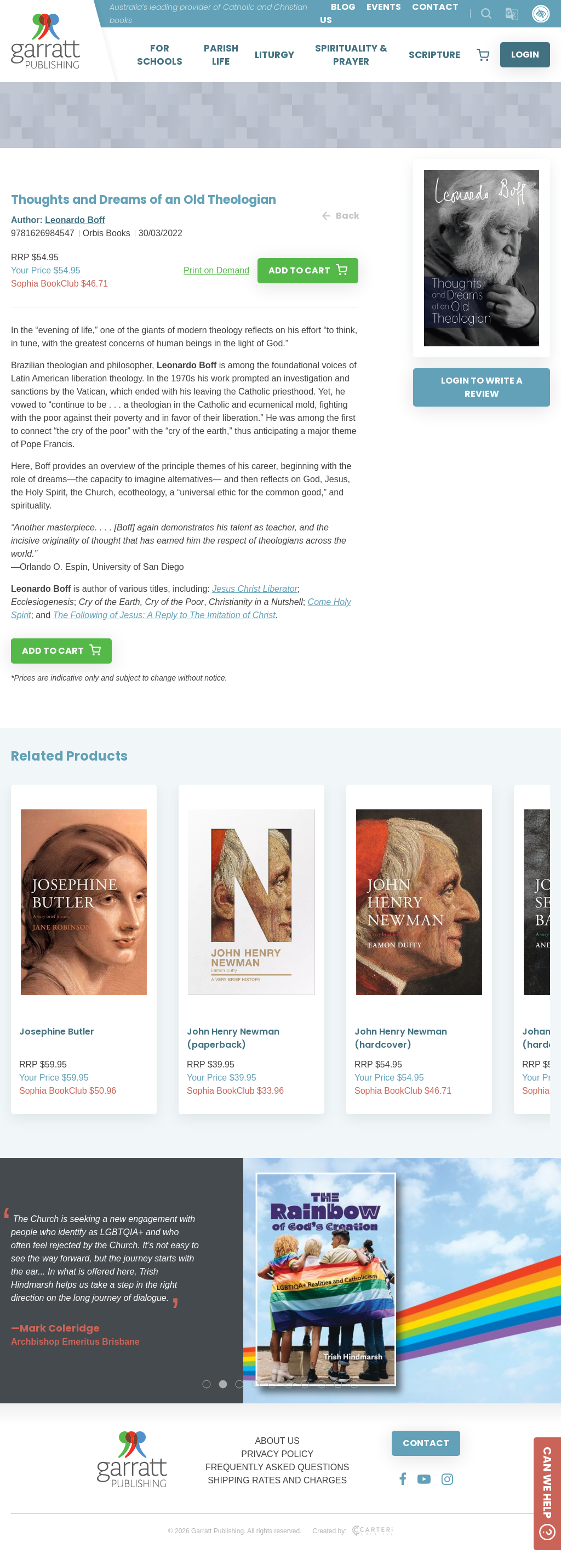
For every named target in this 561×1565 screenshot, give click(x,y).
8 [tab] (321, 1384)
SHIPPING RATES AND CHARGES (277, 1480)
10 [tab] (354, 1384)
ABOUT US (277, 1441)
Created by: (352, 1531)
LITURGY (274, 54)
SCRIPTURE (434, 54)
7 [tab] (305, 1384)
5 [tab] (272, 1384)
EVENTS (384, 7)
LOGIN (525, 54)
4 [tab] (255, 1384)
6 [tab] (288, 1384)
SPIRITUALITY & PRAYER (351, 55)
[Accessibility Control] (541, 14)
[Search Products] (486, 13)
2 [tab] (222, 1384)
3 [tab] (239, 1384)
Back (340, 215)
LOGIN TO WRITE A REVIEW (482, 387)
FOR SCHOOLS (159, 55)
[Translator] (512, 14)
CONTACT (426, 1443)
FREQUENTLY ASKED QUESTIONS (277, 1467)
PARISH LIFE (221, 55)
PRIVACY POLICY (277, 1454)
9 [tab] (338, 1384)
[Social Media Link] (402, 1479)
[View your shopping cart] (483, 55)
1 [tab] (206, 1384)
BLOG (343, 7)
